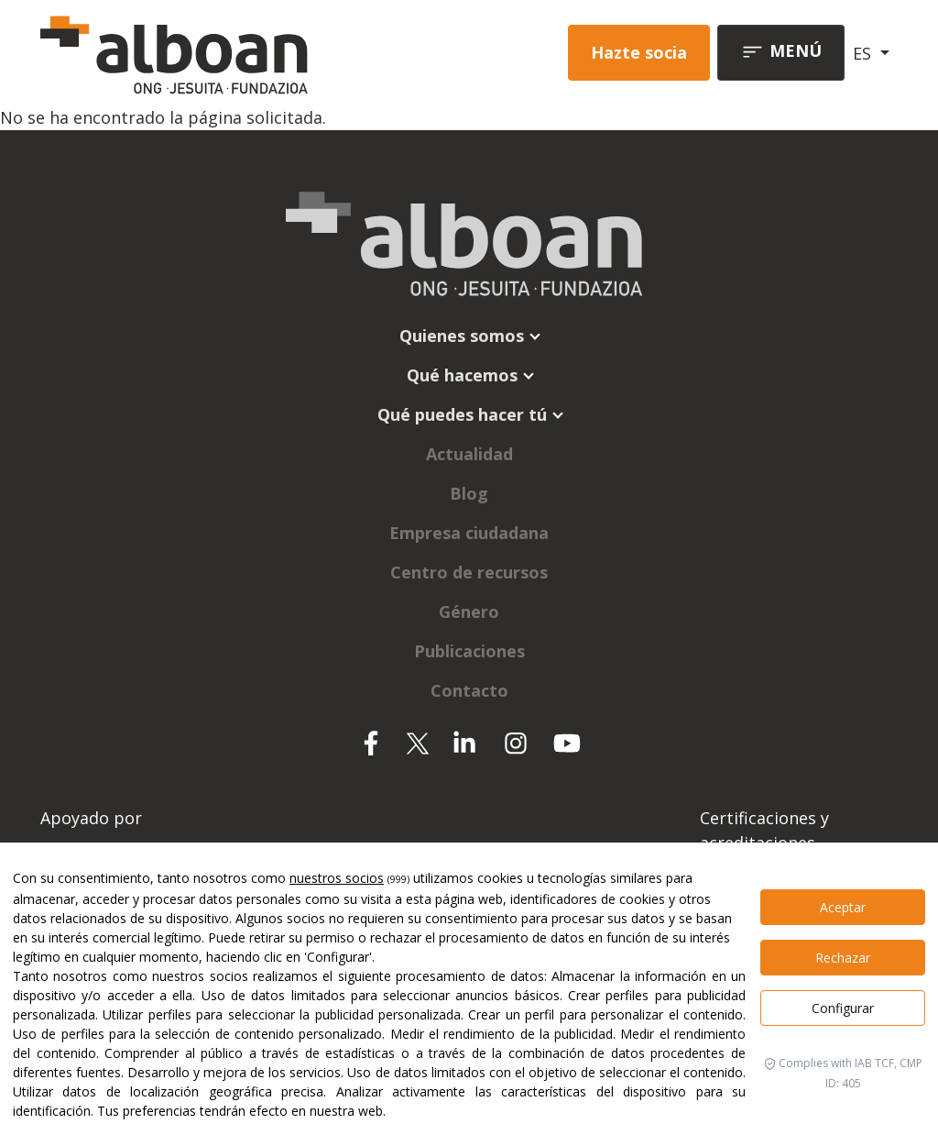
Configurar (843, 1008)
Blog (469, 493)
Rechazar (842, 957)
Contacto (469, 690)
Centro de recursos (469, 572)
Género (469, 612)
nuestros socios (336, 878)
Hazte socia (639, 52)
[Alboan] (204, 53)
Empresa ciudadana (469, 533)
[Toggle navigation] (781, 53)
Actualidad (469, 454)
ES (864, 53)
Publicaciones (469, 651)
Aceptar (843, 907)
